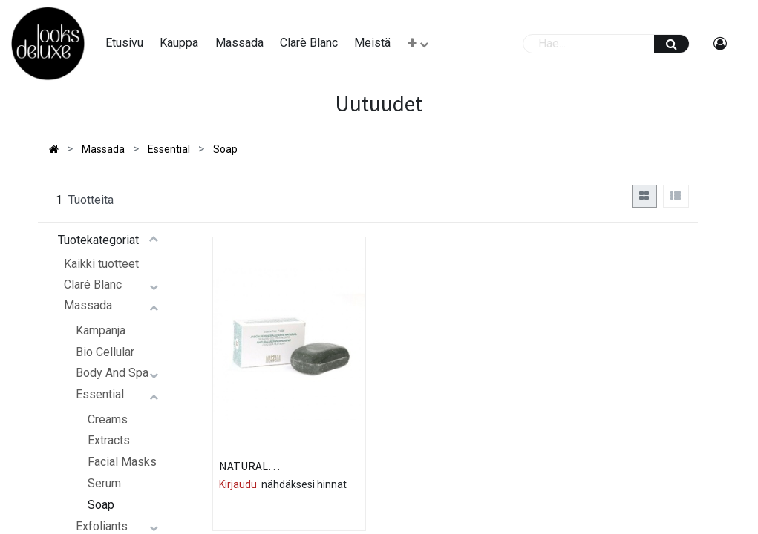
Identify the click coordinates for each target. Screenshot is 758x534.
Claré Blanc (93, 284)
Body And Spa (112, 373)
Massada (88, 305)
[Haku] (671, 44)
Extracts (109, 440)
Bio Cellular (105, 352)
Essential (100, 394)
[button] (418, 44)
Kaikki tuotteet (101, 264)
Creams (108, 419)
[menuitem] (124, 43)
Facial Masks (122, 462)
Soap (101, 505)
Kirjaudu (238, 484)
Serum (104, 483)
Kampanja (100, 330)
